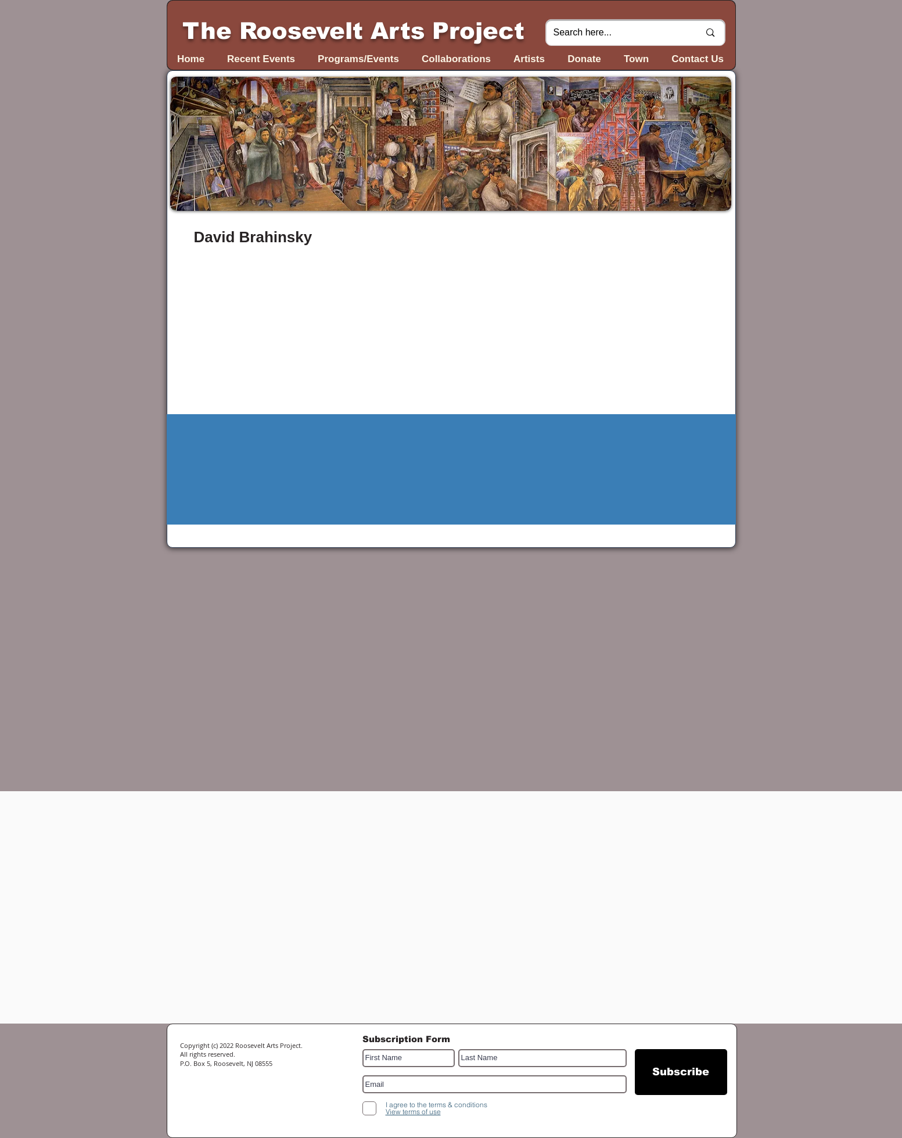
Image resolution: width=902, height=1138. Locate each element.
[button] (450, 144)
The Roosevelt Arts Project (353, 31)
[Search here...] (618, 32)
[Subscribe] (681, 1072)
